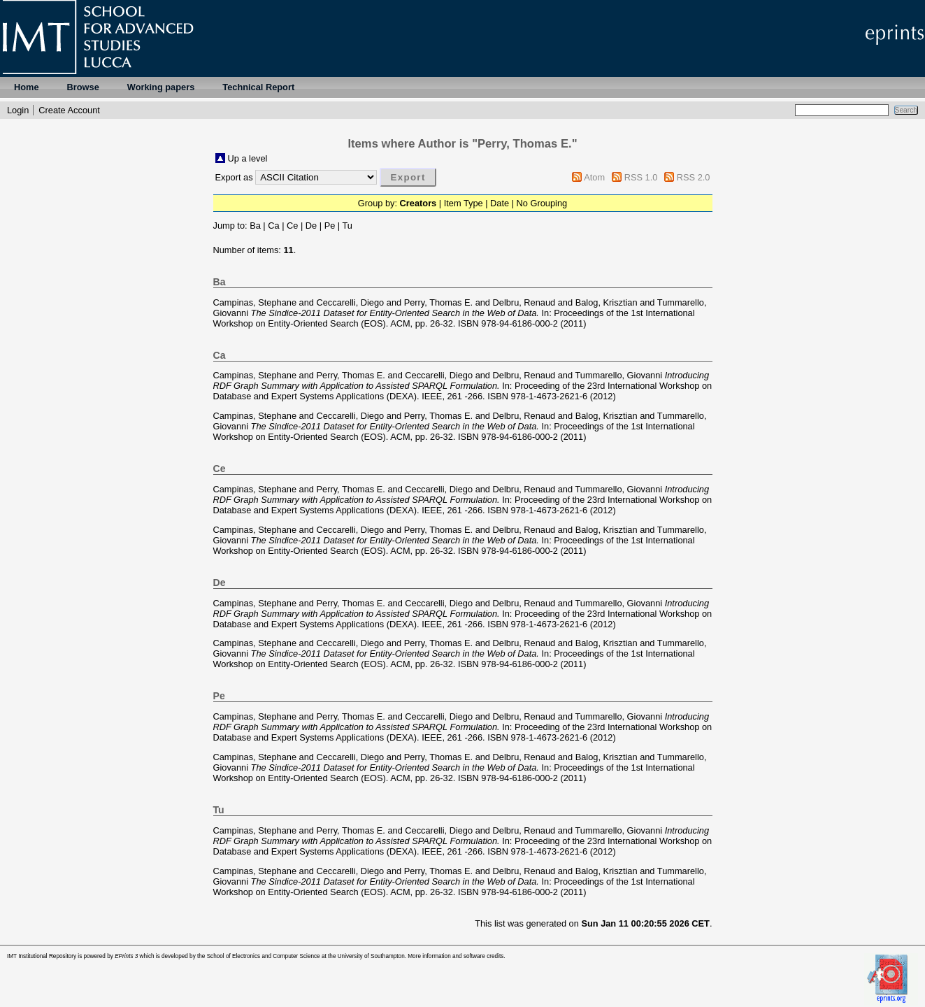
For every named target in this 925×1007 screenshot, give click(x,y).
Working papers (160, 87)
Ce (292, 225)
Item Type (463, 203)
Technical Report (258, 87)
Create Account (69, 110)
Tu (347, 225)
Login (18, 110)
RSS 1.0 (641, 177)
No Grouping (542, 203)
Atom (594, 177)
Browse (83, 87)
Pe (330, 225)
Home (26, 87)
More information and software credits (455, 956)
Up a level (248, 158)
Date (499, 203)
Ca (273, 225)
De (311, 225)
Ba (255, 225)
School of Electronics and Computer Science (263, 956)
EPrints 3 (126, 956)
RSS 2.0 (693, 177)
